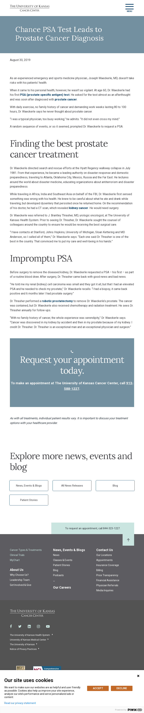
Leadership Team (20, 579)
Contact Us (104, 550)
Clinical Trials (17, 555)
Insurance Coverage (107, 565)
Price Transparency (107, 575)
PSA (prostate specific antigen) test (44, 94)
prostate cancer (66, 99)
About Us (16, 570)
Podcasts (58, 575)
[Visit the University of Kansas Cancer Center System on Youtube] (48, 626)
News (56, 555)
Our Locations (104, 555)
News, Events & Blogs (29, 485)
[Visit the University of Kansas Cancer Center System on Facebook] (11, 626)
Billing (99, 570)
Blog (115, 485)
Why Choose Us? (19, 574)
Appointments (104, 560)
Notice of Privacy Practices (23, 649)
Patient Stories (29, 500)
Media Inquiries (104, 590)
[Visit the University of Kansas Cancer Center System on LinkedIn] (29, 626)
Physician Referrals (107, 585)
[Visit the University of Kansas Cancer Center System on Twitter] (20, 626)
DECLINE (121, 688)
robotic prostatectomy (57, 301)
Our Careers (62, 587)
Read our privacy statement (20, 703)
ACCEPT (98, 688)
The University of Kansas (22, 644)
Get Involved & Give (20, 585)
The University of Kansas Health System (30, 635)
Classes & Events (62, 560)
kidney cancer (78, 208)
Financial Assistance (107, 580)
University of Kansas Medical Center (28, 640)
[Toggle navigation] (129, 8)
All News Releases (72, 485)
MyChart (15, 560)
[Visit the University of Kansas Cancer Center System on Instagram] (38, 626)
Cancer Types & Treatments (26, 550)
